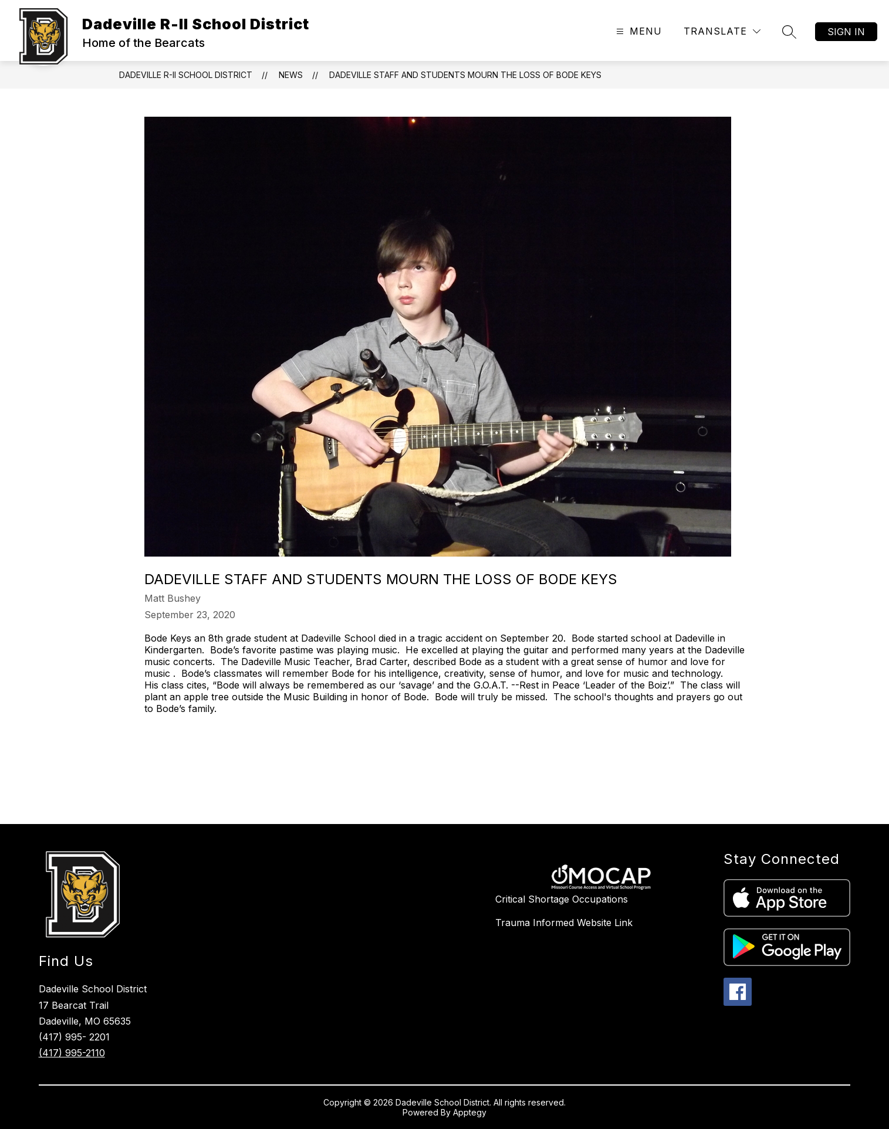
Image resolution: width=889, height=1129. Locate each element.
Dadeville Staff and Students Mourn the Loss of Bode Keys (465, 75)
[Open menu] (637, 31)
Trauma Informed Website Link (564, 922)
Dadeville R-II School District (185, 75)
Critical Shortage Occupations (561, 899)
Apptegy (469, 1112)
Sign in (846, 32)
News (291, 75)
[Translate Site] (722, 31)
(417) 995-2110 (72, 1053)
